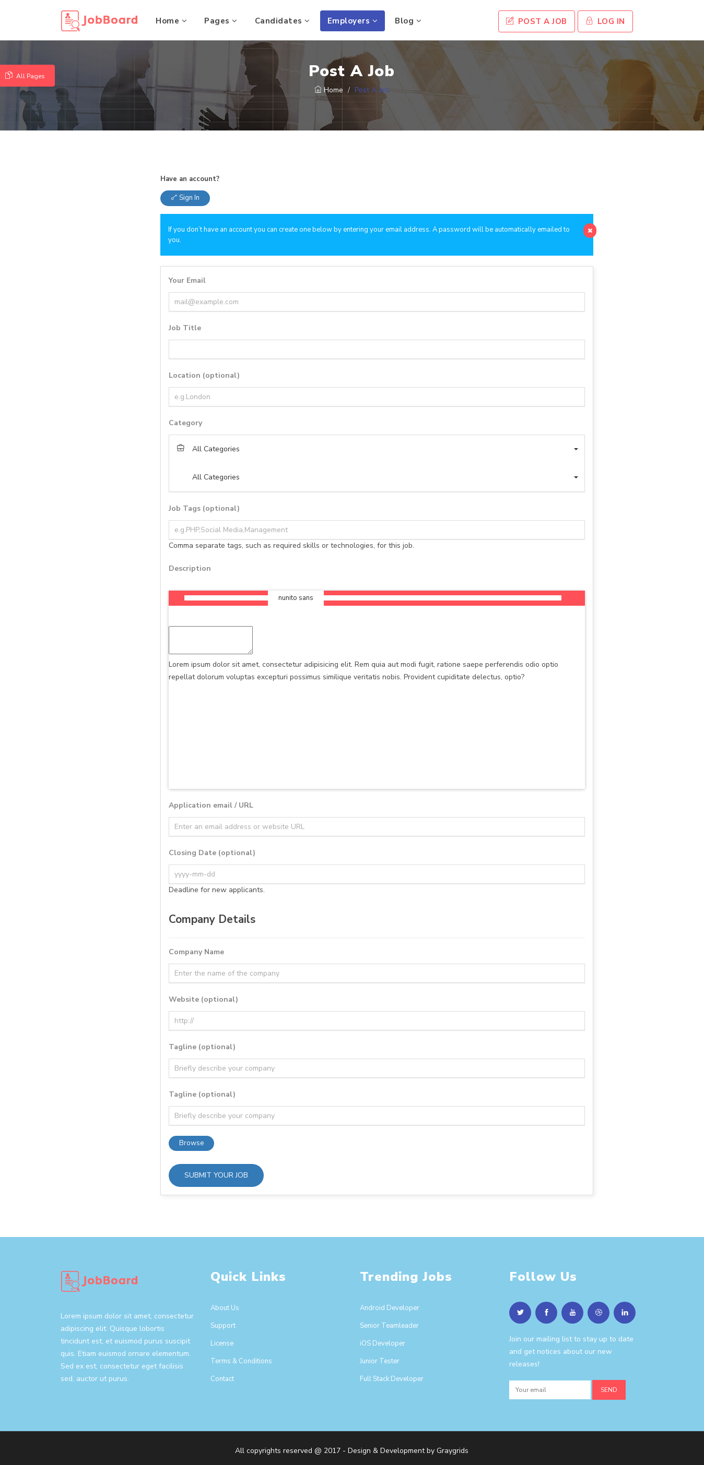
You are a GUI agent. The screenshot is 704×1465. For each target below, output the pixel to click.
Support (223, 1325)
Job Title (185, 328)
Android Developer (389, 1308)
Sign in (185, 197)
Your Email (187, 280)
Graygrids (452, 1451)
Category (185, 423)
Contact (222, 1379)
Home (171, 21)
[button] (376, 449)
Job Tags (204, 508)
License (221, 1343)
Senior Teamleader (389, 1325)
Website (203, 999)
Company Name (196, 952)
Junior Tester (380, 1361)
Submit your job (216, 1175)
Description (190, 568)
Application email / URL (211, 805)
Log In (605, 21)
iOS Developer (382, 1343)
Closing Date (212, 853)
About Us (224, 1308)
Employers (352, 21)
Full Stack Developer (392, 1379)
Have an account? (189, 179)
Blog (408, 21)
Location (204, 375)
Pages (221, 21)
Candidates (282, 21)
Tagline (202, 1047)
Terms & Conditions (241, 1361)
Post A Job (536, 21)
